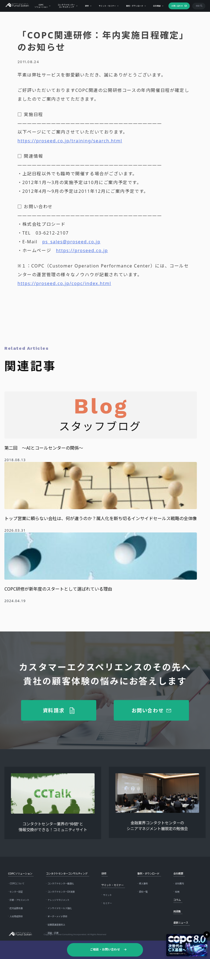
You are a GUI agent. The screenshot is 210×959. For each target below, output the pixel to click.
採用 (177, 891)
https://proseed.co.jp (82, 250)
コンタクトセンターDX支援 (61, 891)
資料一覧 (143, 891)
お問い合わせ (177, 5)
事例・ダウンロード (134, 5)
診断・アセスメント (19, 899)
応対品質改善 (16, 908)
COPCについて (17, 883)
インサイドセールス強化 (60, 908)
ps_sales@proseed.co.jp (71, 242)
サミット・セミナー (107, 5)
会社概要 (157, 5)
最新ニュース (180, 922)
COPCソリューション (41, 5)
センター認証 (16, 891)
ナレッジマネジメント (58, 899)
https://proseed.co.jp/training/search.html (70, 141)
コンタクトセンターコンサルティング (66, 5)
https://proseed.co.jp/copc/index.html (64, 283)
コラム (177, 900)
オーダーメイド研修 (57, 916)
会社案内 (179, 883)
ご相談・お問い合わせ (105, 949)
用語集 (177, 911)
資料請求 (54, 710)
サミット (107, 894)
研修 (87, 5)
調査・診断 (53, 932)
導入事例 (143, 883)
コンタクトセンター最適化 (61, 883)
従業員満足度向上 (56, 924)
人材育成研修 (16, 916)
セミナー (107, 903)
